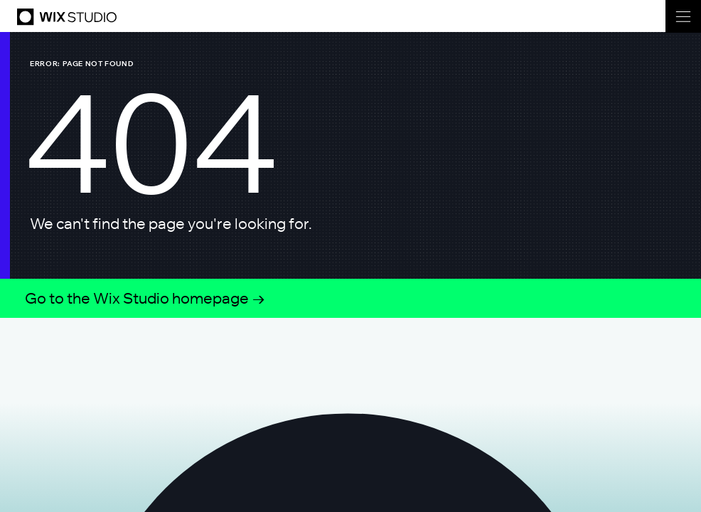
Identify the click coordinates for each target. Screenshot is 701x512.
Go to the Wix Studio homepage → (145, 298)
